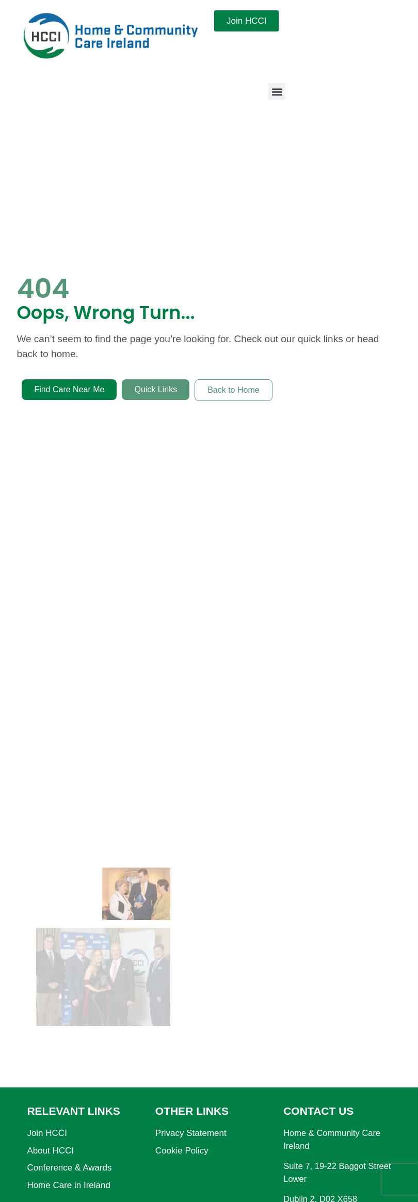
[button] (276, 91)
